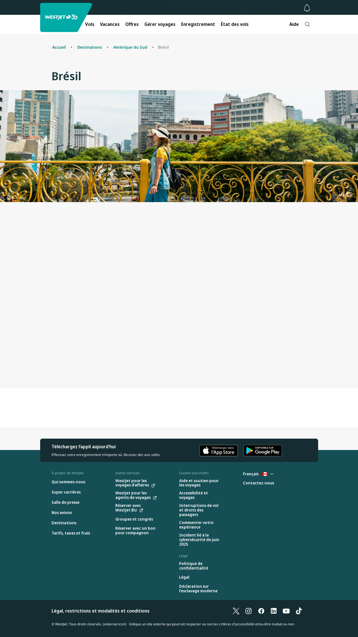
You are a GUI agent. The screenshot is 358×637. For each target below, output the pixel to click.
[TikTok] (298, 611)
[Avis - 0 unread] (307, 8)
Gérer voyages (159, 24)
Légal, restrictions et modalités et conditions (101, 611)
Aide (294, 24)
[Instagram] (248, 611)
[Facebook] (261, 611)
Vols (89, 24)
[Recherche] (307, 24)
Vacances (110, 24)
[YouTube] (286, 611)
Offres (132, 24)
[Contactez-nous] (258, 483)
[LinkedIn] (273, 611)
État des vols (235, 24)
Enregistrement (198, 24)
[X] (236, 611)
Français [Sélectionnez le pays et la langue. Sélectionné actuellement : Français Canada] (258, 473)
